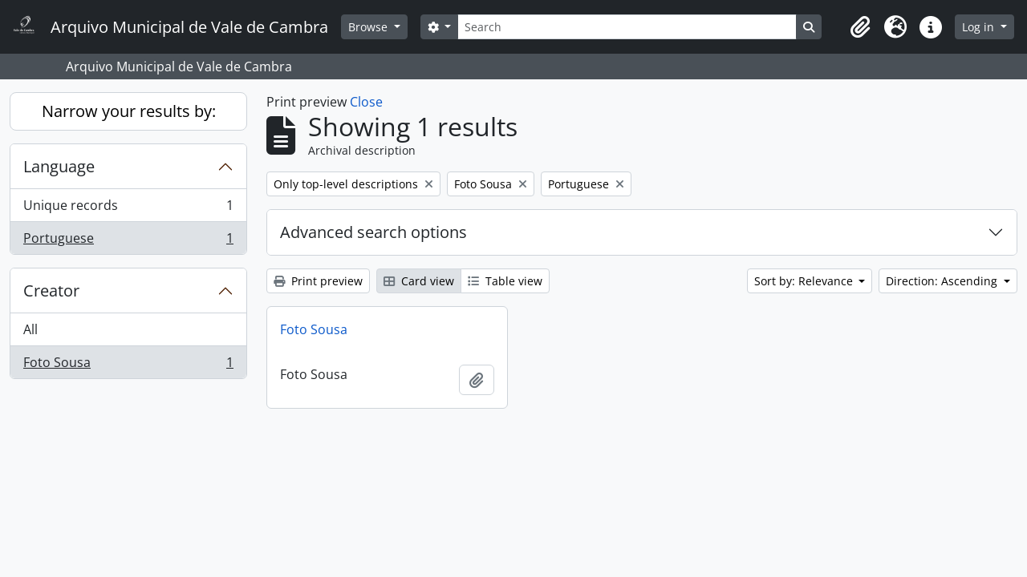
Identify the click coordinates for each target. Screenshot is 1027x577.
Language (59, 166)
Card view (419, 280)
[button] (860, 27)
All (30, 329)
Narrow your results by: (129, 111)
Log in (979, 26)
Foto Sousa (127, 365)
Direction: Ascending (943, 280)
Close (366, 102)
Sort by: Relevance (805, 280)
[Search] (626, 26)
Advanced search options (373, 232)
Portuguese (127, 241)
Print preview (318, 280)
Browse (369, 26)
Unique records (127, 209)
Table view (505, 280)
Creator (51, 290)
